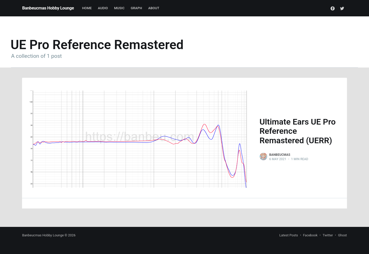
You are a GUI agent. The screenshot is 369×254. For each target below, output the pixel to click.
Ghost (342, 235)
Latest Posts (288, 235)
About (153, 8)
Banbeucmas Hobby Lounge (48, 7)
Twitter (328, 235)
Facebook (310, 235)
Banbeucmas (279, 155)
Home (87, 8)
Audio (103, 8)
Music (119, 8)
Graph (136, 8)
